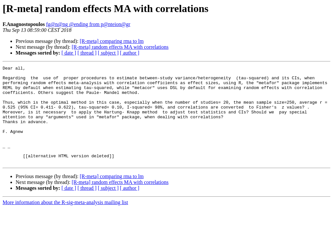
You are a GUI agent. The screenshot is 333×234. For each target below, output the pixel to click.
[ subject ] (108, 53)
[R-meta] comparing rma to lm (111, 41)
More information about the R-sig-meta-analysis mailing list (65, 222)
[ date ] (68, 53)
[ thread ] (87, 53)
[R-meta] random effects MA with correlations (120, 47)
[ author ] (130, 53)
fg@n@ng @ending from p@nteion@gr (88, 24)
